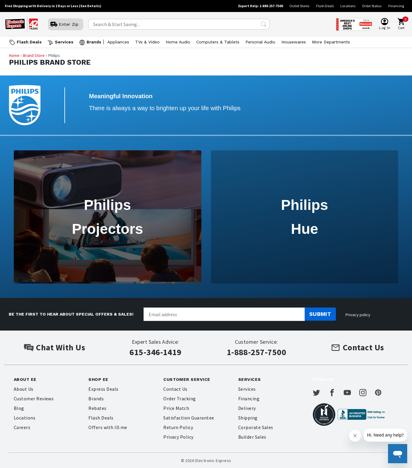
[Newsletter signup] (224, 314)
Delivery (247, 408)
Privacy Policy (178, 437)
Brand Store (34, 55)
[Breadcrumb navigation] (206, 55)
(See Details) (90, 6)
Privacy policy (357, 314)
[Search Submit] (263, 24)
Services (247, 389)
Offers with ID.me (107, 427)
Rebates (97, 408)
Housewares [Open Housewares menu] (293, 42)
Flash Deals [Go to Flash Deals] (29, 42)
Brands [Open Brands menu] (94, 42)
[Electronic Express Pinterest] (382, 392)
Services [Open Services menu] (64, 42)
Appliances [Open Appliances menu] (118, 42)
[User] (65, 24)
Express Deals (103, 389)
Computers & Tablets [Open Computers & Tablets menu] (217, 42)
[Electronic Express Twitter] (320, 392)
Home (14, 55)
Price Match (176, 408)
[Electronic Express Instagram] (366, 392)
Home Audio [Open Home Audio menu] (178, 42)
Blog (19, 408)
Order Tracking (179, 399)
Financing (396, 6)
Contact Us (175, 389)
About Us (24, 389)
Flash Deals (325, 6)
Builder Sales (252, 437)
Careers (22, 427)
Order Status (371, 6)
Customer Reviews (34, 399)
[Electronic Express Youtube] (351, 392)
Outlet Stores (299, 6)
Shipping (248, 418)
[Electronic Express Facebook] (335, 392)
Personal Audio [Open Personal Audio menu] (260, 42)
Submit (320, 314)
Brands (96, 399)
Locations (347, 6)
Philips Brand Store (49, 62)
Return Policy (178, 427)
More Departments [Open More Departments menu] (331, 42)
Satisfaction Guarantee (188, 418)
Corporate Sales (255, 427)
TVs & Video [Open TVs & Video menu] (147, 42)
